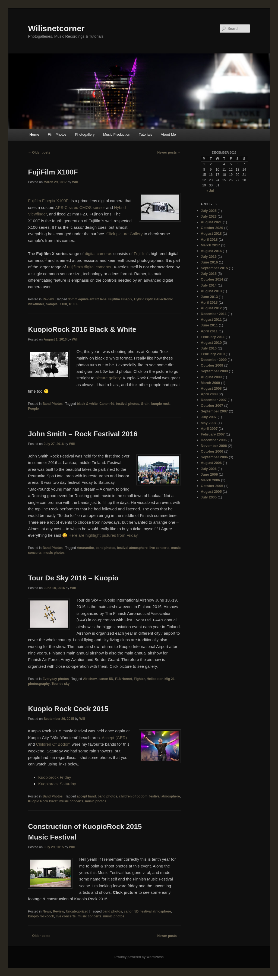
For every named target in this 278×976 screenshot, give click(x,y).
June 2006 (209, 474)
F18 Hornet (123, 679)
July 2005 (209, 497)
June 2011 (209, 325)
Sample (52, 304)
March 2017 (210, 245)
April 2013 (209, 302)
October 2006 (212, 451)
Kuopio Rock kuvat (43, 801)
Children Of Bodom (54, 744)
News (47, 911)
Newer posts (169, 152)
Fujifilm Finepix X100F (48, 200)
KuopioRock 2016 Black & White (82, 329)
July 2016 (209, 257)
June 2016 (209, 262)
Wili (75, 182)
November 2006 (214, 446)
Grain (145, 404)
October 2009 (212, 365)
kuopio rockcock (41, 916)
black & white (87, 404)
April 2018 (209, 239)
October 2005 (212, 486)
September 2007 (214, 411)
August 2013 (211, 291)
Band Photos (53, 404)
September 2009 (214, 371)
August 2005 (211, 491)
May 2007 (209, 423)
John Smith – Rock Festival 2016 (82, 434)
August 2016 (211, 251)
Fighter (139, 679)
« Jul (210, 191)
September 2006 (214, 457)
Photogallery (84, 134)
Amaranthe (85, 548)
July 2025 (209, 211)
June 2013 (209, 297)
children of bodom (133, 796)
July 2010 (209, 348)
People (33, 409)
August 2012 (211, 308)
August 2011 (211, 319)
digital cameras (98, 253)
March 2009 (210, 383)
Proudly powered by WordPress (138, 957)
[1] (45, 259)
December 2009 (214, 360)
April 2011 (209, 331)
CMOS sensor (92, 207)
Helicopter (155, 679)
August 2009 (211, 377)
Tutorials (145, 134)
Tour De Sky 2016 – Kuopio (73, 578)
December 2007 (214, 400)
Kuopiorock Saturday (57, 783)
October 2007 (212, 405)
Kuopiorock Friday (54, 777)
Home (34, 134)
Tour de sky (61, 684)
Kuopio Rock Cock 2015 (68, 709)
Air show (90, 679)
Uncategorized (77, 911)
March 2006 (210, 480)
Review (48, 299)
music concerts (71, 801)
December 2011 (214, 314)
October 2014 (212, 279)
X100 (63, 304)
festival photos (127, 404)
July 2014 (209, 285)
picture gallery (108, 378)
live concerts (159, 548)
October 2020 (212, 228)
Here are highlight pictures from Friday (103, 535)
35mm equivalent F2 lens (87, 299)
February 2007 (213, 434)
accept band (86, 796)
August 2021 (211, 222)
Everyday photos (56, 679)
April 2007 (209, 429)
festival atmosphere (132, 548)
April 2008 (209, 394)
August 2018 (211, 233)
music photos (54, 553)
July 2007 (209, 417)
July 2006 (209, 469)
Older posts (39, 152)
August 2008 (211, 388)
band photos (105, 548)
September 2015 (214, 268)
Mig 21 (170, 679)
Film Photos (57, 134)
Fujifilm (140, 253)
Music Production (116, 134)
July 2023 (209, 216)
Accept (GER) (114, 737)
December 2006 (214, 440)
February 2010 (213, 354)
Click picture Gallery (124, 233)
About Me (168, 134)
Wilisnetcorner (56, 28)
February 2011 (213, 337)
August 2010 (211, 343)
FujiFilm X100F (53, 172)
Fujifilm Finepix (120, 299)
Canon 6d (106, 404)
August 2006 (211, 463)
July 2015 (209, 274)
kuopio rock (160, 404)
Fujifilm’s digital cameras (89, 267)
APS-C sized (66, 207)
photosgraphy (39, 684)
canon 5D (106, 679)
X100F (73, 304)
